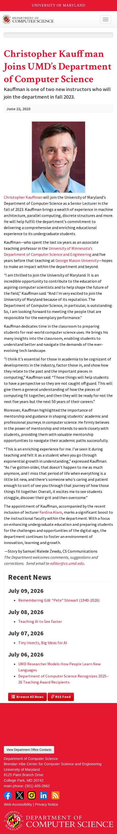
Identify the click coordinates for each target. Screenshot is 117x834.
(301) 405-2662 (37, 786)
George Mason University (77, 260)
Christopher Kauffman (23, 197)
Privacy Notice (46, 804)
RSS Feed (61, 696)
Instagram (32, 795)
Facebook (8, 795)
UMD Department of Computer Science (47, 19)
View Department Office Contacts (29, 750)
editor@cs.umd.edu (67, 563)
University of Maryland (58, 5)
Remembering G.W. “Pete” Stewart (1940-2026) (59, 600)
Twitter (20, 795)
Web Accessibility (18, 804)
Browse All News (27, 696)
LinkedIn (44, 795)
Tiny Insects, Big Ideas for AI (42, 642)
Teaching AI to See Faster (40, 621)
